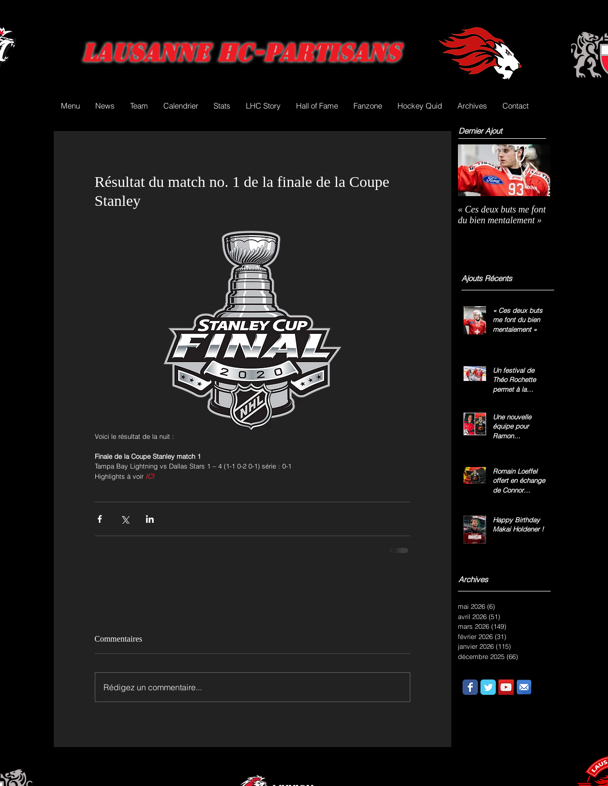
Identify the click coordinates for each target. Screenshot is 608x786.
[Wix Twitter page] (488, 687)
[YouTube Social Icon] (506, 687)
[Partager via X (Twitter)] (125, 519)
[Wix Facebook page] (470, 687)
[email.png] (524, 687)
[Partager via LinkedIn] (150, 519)
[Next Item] (533, 170)
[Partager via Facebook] (99, 519)
